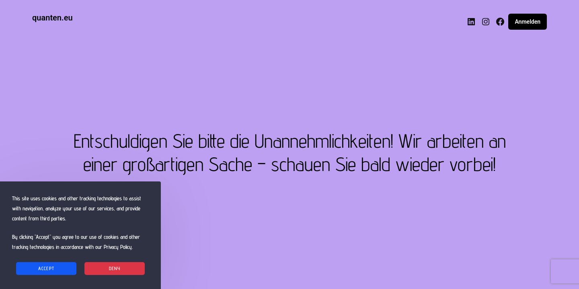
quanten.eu (52, 17)
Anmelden (527, 21)
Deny (115, 268)
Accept (46, 268)
